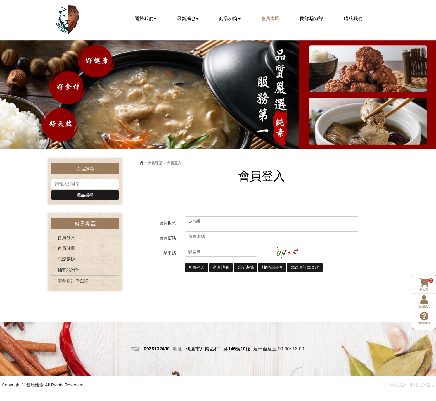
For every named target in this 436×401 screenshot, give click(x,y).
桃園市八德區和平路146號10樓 (218, 349)
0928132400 (157, 349)
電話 (135, 349)
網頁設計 (398, 385)
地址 (177, 349)
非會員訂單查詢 (73, 281)
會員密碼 (168, 238)
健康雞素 (67, 20)
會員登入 (66, 238)
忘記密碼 (66, 259)
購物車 (424, 275)
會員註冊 (66, 248)
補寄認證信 (68, 270)
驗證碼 (170, 254)
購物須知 (424, 309)
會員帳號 (168, 223)
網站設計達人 (422, 385)
